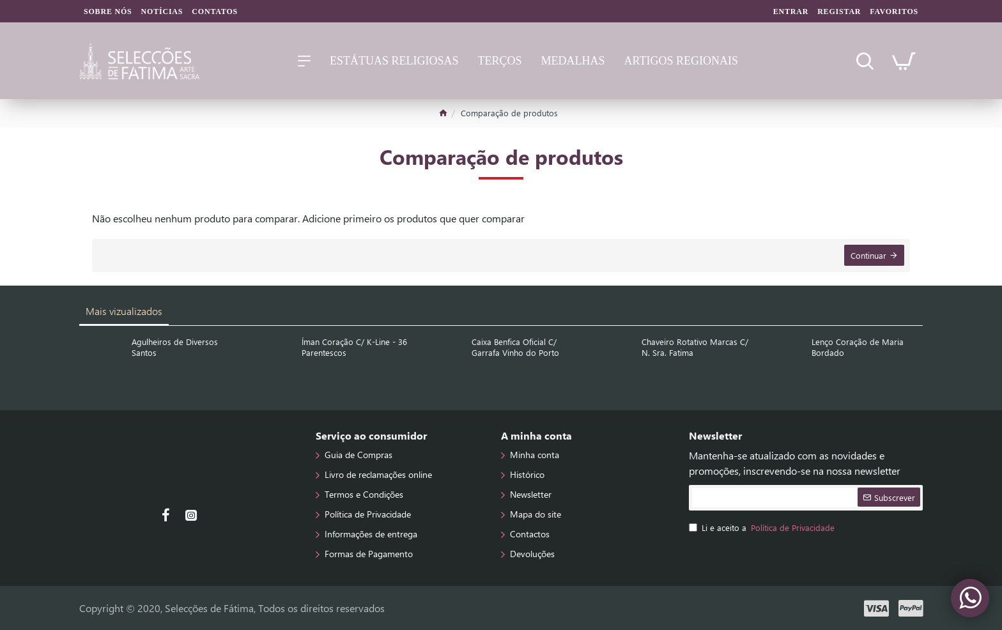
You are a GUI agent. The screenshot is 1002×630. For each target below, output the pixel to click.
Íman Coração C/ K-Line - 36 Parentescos (354, 347)
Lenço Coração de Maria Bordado (858, 347)
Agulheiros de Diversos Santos (175, 347)
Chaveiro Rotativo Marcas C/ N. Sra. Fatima (695, 347)
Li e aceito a (762, 527)
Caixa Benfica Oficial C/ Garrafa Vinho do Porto (515, 347)
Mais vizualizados (124, 311)
